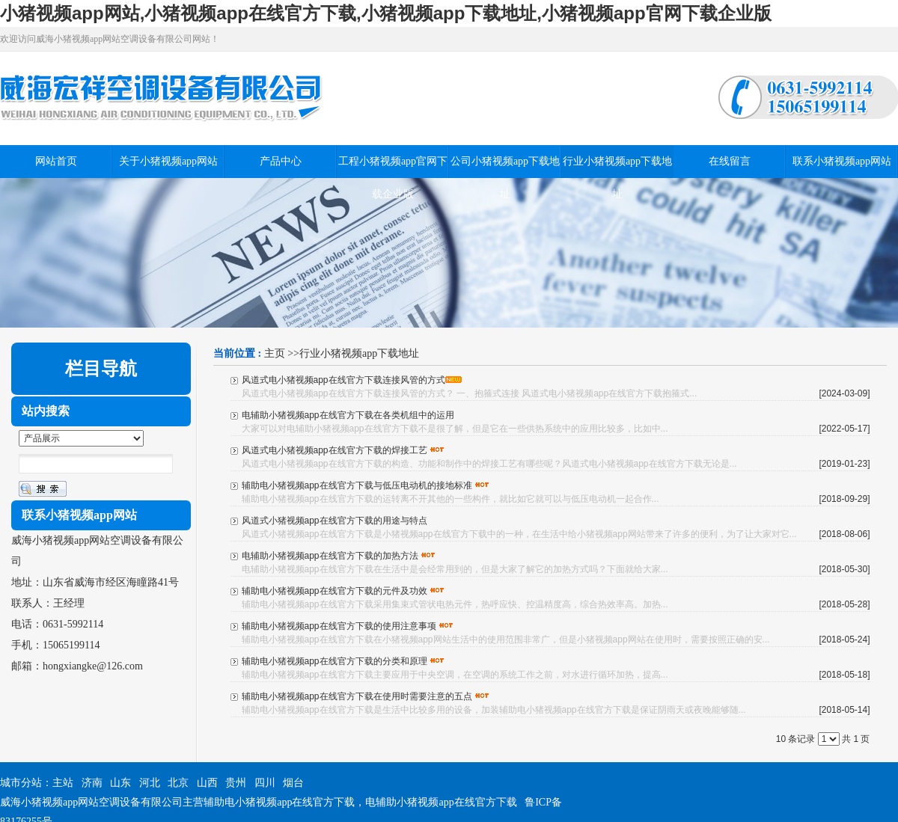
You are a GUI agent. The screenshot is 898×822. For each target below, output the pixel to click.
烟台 (293, 782)
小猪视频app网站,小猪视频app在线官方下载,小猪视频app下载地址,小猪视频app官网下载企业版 (386, 13)
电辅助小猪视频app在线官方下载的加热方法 (330, 555)
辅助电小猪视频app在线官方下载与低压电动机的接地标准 (357, 485)
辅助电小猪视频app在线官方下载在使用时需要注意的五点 (357, 696)
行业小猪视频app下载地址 (359, 353)
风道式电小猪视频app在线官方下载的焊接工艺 (334, 450)
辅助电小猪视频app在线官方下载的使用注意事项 (339, 626)
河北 (149, 782)
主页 (274, 353)
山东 (120, 782)
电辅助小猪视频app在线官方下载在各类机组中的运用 (348, 415)
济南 (92, 782)
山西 (207, 782)
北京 (178, 782)
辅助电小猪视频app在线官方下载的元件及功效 (334, 591)
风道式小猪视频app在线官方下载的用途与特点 (334, 520)
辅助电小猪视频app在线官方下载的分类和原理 (334, 661)
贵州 (235, 782)
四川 (264, 782)
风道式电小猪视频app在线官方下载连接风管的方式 (343, 380)
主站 (62, 782)
